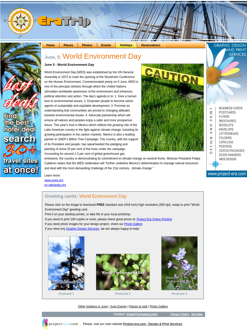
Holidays (126, 45)
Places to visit (138, 306)
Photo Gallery (133, 224)
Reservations (150, 45)
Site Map (197, 314)
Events (106, 45)
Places (68, 45)
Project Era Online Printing (154, 219)
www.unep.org (53, 180)
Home (50, 45)
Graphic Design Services (82, 228)
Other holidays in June (93, 306)
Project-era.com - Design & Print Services (152, 324)
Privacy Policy (180, 314)
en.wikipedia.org (55, 185)
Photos (87, 45)
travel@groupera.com (142, 314)
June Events (118, 306)
